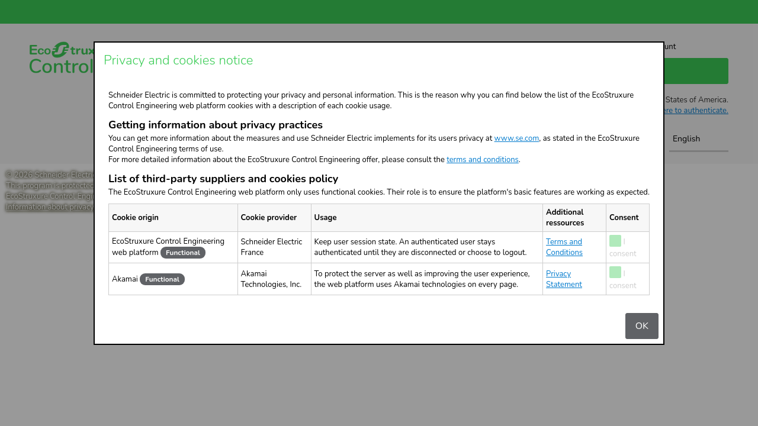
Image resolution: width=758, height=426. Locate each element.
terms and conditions (483, 159)
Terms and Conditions (564, 247)
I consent (623, 248)
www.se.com (516, 138)
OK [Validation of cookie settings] (641, 326)
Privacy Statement (564, 279)
